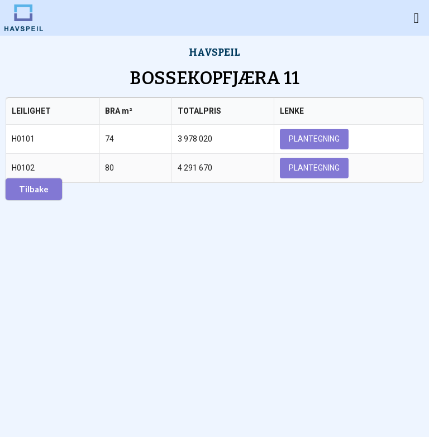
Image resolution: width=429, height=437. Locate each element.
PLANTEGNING (314, 138)
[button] (416, 17)
